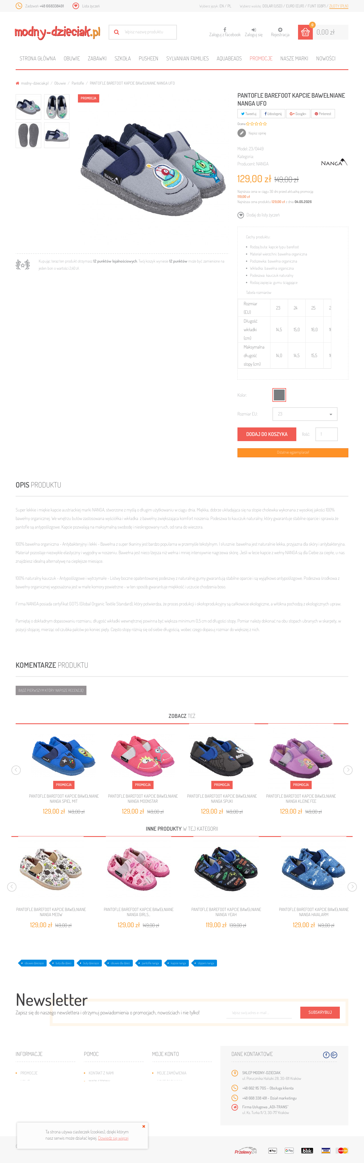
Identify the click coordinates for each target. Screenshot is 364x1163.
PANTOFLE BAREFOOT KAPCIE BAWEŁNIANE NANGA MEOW (51, 912)
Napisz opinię (257, 133)
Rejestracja (280, 32)
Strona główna (38, 58)
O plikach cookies (35, 1107)
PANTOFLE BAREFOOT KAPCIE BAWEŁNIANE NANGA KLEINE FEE (301, 798)
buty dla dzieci (63, 963)
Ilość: (306, 434)
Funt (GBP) (317, 5)
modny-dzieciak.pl (32, 83)
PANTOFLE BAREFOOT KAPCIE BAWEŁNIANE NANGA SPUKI (222, 798)
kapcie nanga (178, 963)
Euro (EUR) (295, 5)
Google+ (298, 113)
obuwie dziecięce (34, 963)
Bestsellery (31, 1090)
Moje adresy (168, 1090)
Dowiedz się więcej (113, 1138)
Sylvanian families (187, 58)
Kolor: (242, 395)
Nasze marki (294, 58)
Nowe (25, 1081)
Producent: (246, 164)
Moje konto (165, 1053)
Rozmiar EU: (247, 414)
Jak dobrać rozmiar (106, 1098)
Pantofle (78, 83)
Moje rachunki (169, 1081)
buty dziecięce (91, 963)
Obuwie (72, 58)
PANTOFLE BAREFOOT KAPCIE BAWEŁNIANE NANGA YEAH (226, 912)
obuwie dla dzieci (120, 963)
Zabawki (97, 58)
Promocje (261, 58)
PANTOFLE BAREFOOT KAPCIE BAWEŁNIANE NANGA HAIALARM (314, 912)
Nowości (326, 58)
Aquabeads (229, 58)
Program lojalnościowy (41, 1098)
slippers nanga (206, 963)
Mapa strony (99, 1081)
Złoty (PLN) (338, 5)
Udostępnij (273, 113)
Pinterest (323, 113)
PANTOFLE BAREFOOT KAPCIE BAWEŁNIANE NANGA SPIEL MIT (64, 798)
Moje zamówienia (171, 1072)
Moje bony (166, 1107)
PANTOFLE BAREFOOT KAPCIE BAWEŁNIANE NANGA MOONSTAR (143, 798)
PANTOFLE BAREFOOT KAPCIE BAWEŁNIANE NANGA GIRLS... (138, 912)
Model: (242, 148)
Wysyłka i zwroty (104, 1090)
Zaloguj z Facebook (225, 30)
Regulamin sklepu (104, 1107)
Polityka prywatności (107, 1115)
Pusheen (148, 58)
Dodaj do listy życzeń (263, 215)
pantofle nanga (150, 963)
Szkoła (123, 58)
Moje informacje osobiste (179, 1098)
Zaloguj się (253, 32)
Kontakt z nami (101, 1072)
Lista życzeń (91, 5)
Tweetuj (248, 113)
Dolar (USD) (272, 5)
